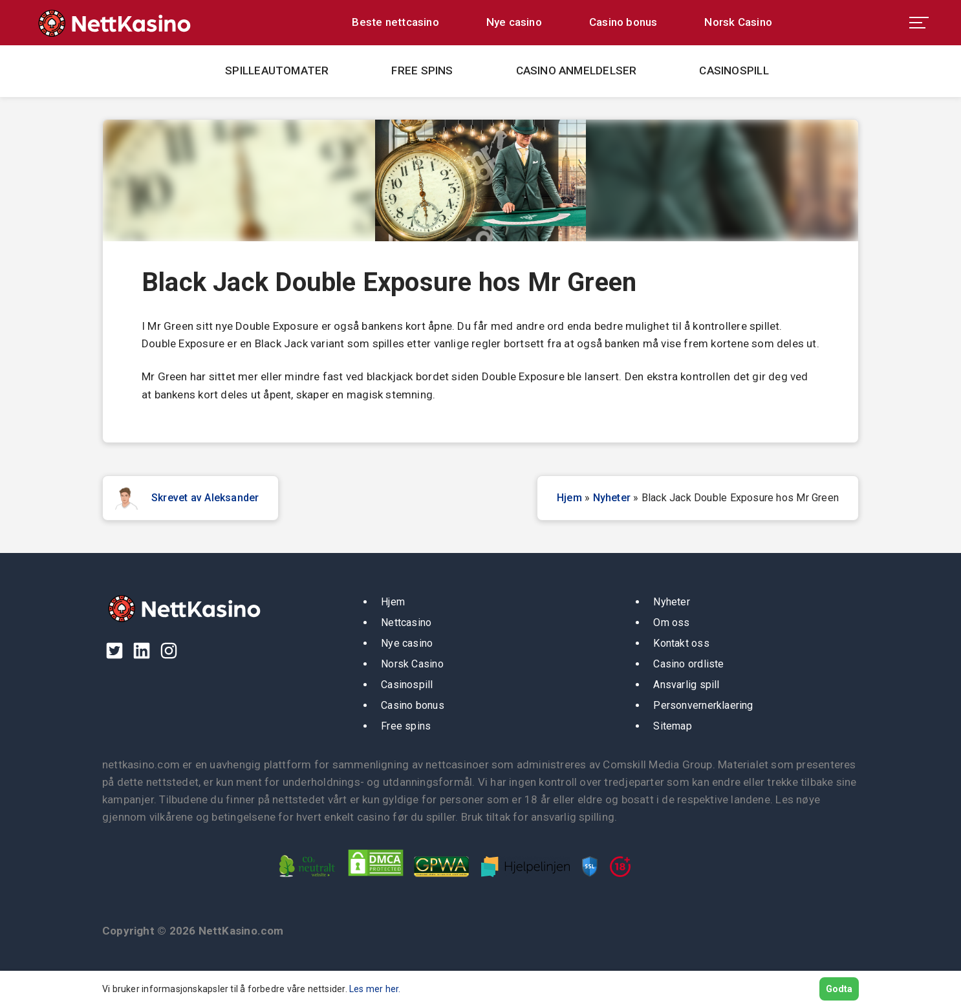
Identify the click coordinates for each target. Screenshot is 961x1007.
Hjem (569, 498)
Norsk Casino (738, 22)
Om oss (671, 622)
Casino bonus (623, 22)
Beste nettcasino (395, 22)
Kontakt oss (681, 643)
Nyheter (612, 498)
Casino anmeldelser (576, 70)
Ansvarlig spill (686, 684)
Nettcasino (406, 622)
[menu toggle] (919, 22)
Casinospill (733, 70)
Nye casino (514, 22)
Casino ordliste (688, 664)
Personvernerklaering (703, 705)
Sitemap (672, 726)
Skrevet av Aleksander (205, 498)
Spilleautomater (277, 70)
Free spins (422, 70)
